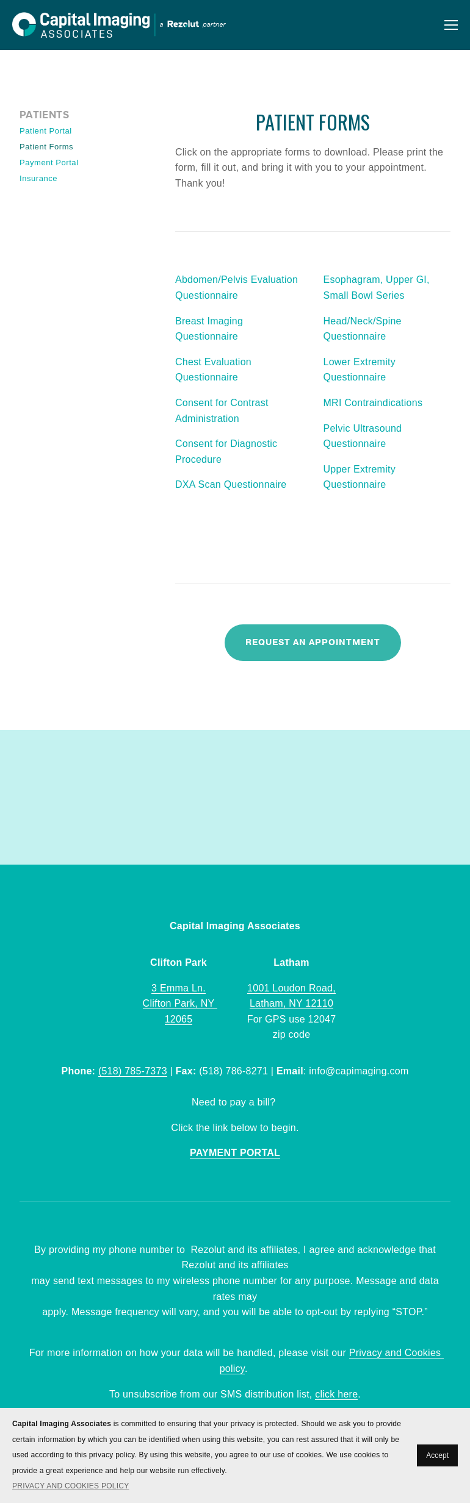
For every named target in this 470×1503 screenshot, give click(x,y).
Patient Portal (46, 130)
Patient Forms (46, 146)
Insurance (38, 178)
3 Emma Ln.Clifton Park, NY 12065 (180, 1003)
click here (336, 1394)
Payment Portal (49, 162)
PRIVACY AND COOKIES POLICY (70, 1486)
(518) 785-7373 (132, 1071)
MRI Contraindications (373, 403)
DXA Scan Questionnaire (231, 484)
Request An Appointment (312, 642)
